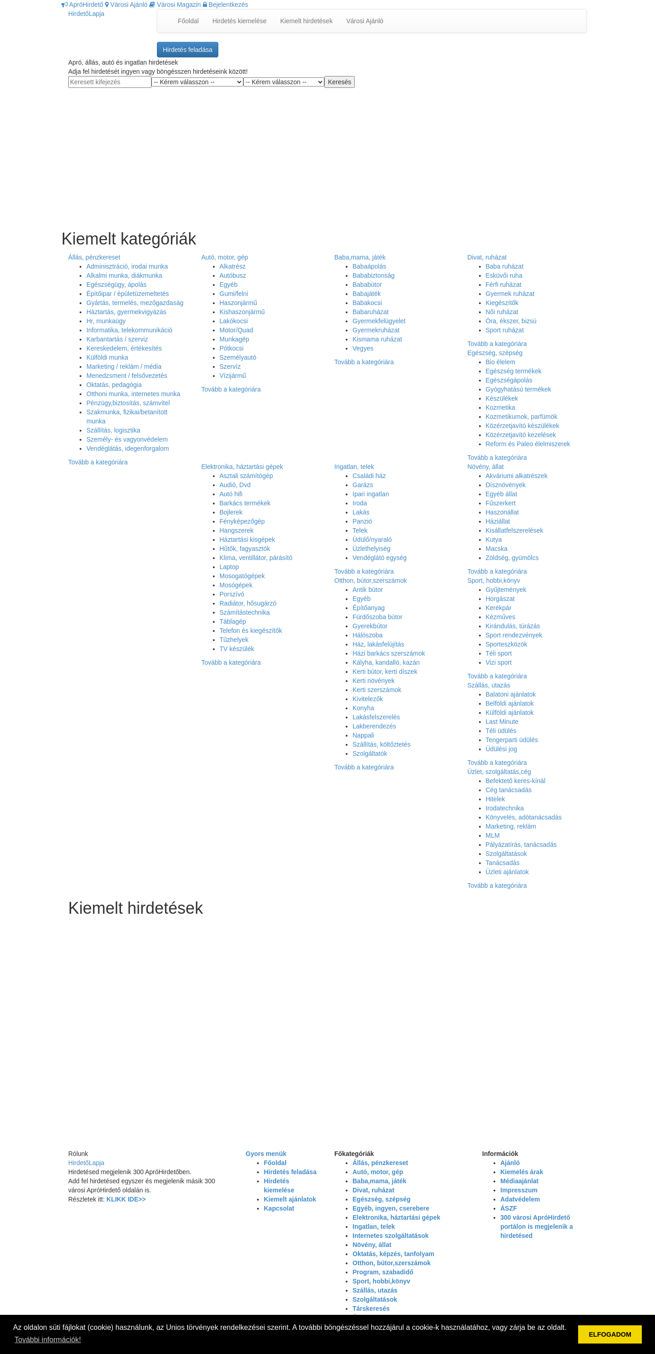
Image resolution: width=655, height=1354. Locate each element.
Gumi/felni (234, 293)
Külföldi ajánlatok (510, 712)
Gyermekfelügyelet (379, 321)
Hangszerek (237, 530)
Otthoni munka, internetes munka (133, 393)
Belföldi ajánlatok (510, 703)
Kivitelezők (368, 698)
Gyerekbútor (370, 626)
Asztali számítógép (246, 475)
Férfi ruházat (504, 284)
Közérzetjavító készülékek (522, 425)
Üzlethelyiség (371, 548)
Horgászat (500, 598)
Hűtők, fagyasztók (245, 548)
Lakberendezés (374, 726)
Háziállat (498, 521)
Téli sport (499, 653)
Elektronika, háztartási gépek (242, 466)
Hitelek (495, 799)
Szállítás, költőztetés (382, 744)
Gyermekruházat (376, 330)
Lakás (361, 512)
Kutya (494, 539)
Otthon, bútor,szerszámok (370, 580)
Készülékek (502, 398)
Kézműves (500, 617)
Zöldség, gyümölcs (512, 557)
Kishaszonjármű (242, 312)
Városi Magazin (175, 4)
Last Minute (502, 721)
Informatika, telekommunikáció (129, 330)
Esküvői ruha (504, 275)
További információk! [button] (48, 1340)
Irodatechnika (505, 808)
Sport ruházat (505, 330)
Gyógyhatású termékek (518, 389)
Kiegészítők (502, 302)
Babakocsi (367, 302)
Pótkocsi (232, 348)
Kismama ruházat (377, 339)
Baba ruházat (505, 266)
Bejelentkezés (225, 4)
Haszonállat (502, 512)
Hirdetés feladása (187, 49)
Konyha (363, 708)
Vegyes (363, 348)
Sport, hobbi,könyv (494, 580)
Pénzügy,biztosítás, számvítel (128, 403)
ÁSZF (508, 1208)
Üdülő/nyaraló (372, 539)
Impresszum (519, 1190)
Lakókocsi (234, 321)
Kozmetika (500, 407)
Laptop (229, 566)
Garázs (363, 485)
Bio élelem (500, 362)
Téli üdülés (501, 730)
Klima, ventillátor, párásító (256, 557)
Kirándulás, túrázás (513, 626)
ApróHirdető (82, 4)
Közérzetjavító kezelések (521, 434)
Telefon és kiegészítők (251, 630)
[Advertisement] (327, 152)
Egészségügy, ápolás (116, 284)
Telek (360, 530)
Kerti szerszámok (377, 689)
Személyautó (238, 357)
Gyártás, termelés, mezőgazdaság (134, 302)
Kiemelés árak (521, 1172)
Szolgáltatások (506, 853)
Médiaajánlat (519, 1181)
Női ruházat (502, 312)
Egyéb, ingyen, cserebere (391, 1208)
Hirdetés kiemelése (239, 21)
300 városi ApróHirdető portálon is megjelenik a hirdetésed (536, 1226)
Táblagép (233, 621)
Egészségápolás (509, 380)
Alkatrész (233, 266)
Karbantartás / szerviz (117, 339)
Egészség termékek (514, 371)
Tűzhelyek (234, 639)
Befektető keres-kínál (516, 780)
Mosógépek (236, 585)
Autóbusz (233, 275)
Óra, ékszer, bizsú (511, 321)
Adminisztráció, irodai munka (127, 266)
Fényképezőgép (242, 521)
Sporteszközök (507, 644)
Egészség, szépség (495, 352)
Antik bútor (368, 589)
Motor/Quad (236, 330)
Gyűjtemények (506, 589)
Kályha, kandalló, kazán (386, 662)
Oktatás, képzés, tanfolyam (393, 1253)
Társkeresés (371, 1308)
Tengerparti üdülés (512, 739)
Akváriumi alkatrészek (517, 475)
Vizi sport (499, 662)
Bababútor (367, 284)
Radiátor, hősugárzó (248, 603)
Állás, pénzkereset (94, 257)
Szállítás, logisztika (113, 430)
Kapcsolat (279, 1208)
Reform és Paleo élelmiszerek (528, 444)
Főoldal (188, 21)
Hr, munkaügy (106, 321)
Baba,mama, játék (360, 257)
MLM (493, 835)
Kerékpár (499, 607)
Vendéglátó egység (380, 557)
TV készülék (237, 648)
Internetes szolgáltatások (390, 1235)
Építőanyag (369, 607)
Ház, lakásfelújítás (378, 644)
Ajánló (510, 1162)
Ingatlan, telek (354, 466)
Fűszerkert (501, 503)
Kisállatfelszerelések (515, 530)
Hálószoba (368, 635)
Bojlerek (231, 512)
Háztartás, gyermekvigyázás (126, 312)
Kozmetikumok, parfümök (522, 416)
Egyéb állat (501, 494)
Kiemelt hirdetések (306, 21)
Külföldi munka (107, 357)
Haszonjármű (238, 302)
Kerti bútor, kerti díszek (385, 671)
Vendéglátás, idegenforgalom (127, 448)
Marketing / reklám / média (123, 366)
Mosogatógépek (242, 576)
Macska (497, 548)
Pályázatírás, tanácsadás (521, 844)
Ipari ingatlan (371, 494)
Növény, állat (486, 466)
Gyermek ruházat (510, 293)
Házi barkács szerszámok (389, 653)
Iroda (360, 503)
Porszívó (232, 594)
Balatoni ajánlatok (511, 694)
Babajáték (367, 293)
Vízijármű (233, 375)
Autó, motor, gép (225, 257)
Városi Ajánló (126, 4)
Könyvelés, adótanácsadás (524, 817)
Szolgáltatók (370, 753)
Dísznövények (506, 485)
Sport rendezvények (514, 635)
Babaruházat (370, 312)
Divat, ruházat (487, 257)
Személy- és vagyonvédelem (127, 439)
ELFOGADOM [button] (610, 1334)
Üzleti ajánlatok (507, 872)
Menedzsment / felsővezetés (126, 375)
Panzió (362, 521)
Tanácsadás (503, 862)
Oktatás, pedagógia (113, 384)
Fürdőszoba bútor (378, 617)
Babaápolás (369, 266)
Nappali (363, 735)
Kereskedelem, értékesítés (124, 348)
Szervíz (230, 366)
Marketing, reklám (511, 826)
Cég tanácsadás (509, 790)
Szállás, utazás (489, 685)
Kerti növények (374, 680)
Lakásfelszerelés (376, 717)
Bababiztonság (374, 275)
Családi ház (369, 475)
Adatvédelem (520, 1199)
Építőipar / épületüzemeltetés (127, 293)
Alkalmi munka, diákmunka (124, 275)
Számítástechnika (245, 612)
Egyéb (229, 284)
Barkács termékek (245, 503)
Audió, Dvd (235, 485)
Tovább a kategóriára (98, 462)
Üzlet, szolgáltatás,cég (499, 771)
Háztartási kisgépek (247, 539)
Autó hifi (231, 494)
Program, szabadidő (383, 1272)
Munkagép (234, 339)
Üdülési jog (501, 749)
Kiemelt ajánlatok (290, 1199)
